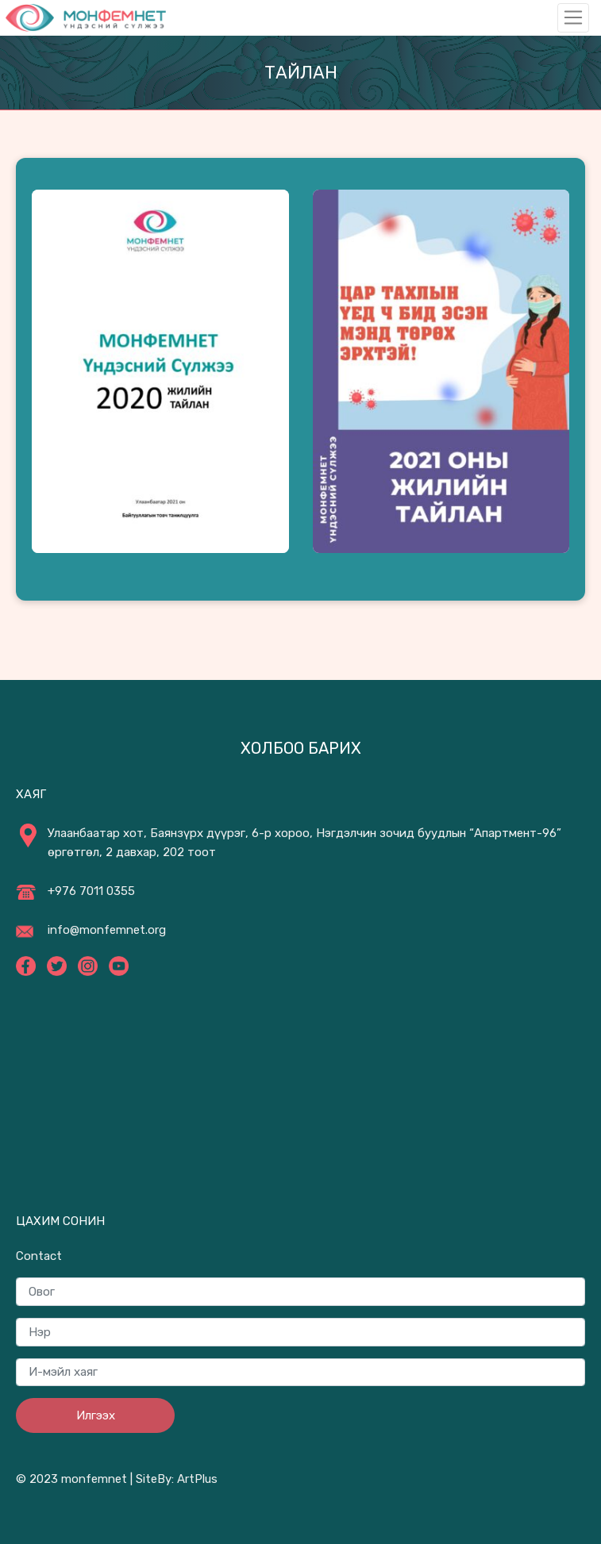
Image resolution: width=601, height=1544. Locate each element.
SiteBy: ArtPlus (177, 1479)
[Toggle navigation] (573, 17)
